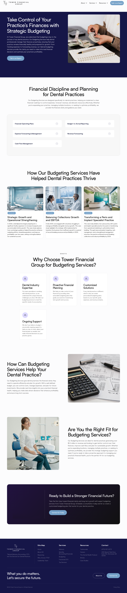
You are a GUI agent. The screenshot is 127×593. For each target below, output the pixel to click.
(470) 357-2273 (107, 549)
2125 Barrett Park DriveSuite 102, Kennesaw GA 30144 (109, 554)
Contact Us (113, 576)
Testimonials (84, 549)
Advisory (61, 549)
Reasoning (41, 555)
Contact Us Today (58, 512)
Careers (82, 552)
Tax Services (63, 562)
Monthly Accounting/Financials (66, 553)
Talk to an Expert (117, 3)
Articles (82, 558)
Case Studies (84, 560)
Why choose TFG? (43, 558)
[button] (83, 3)
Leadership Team (43, 560)
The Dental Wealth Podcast (88, 555)
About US (40, 552)
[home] (16, 3)
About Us (99, 576)
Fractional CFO (63, 559)
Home (39, 549)
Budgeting (62, 557)
